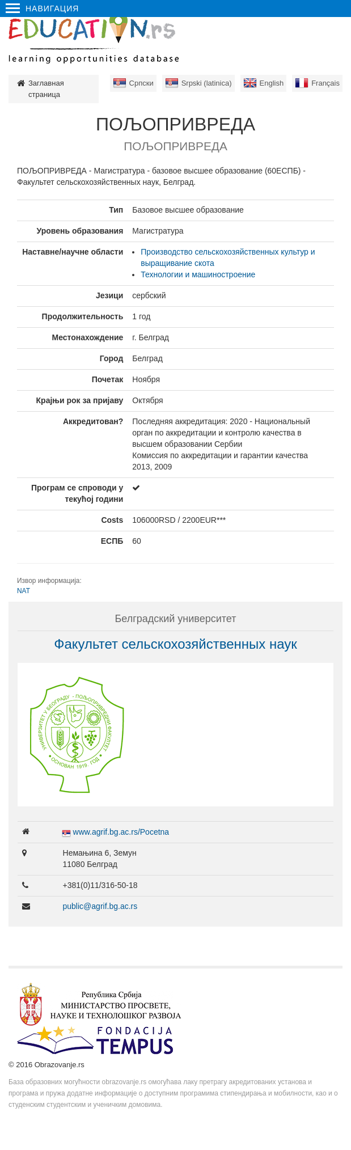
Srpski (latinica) (206, 83)
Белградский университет (175, 618)
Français (325, 83)
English (272, 83)
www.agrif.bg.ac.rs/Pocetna (121, 831)
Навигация (42, 8)
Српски (141, 83)
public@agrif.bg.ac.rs (100, 906)
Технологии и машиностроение (198, 274)
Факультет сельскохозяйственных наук (175, 644)
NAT (23, 591)
